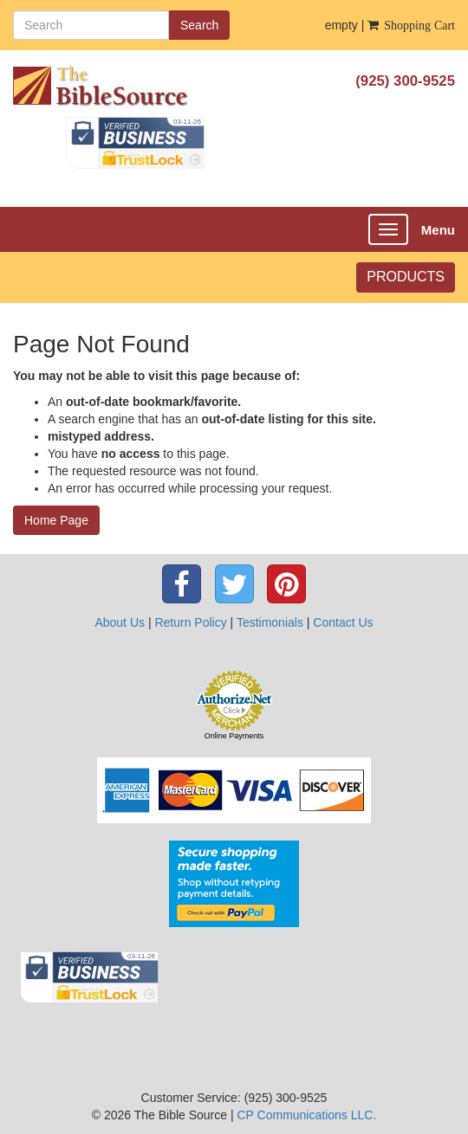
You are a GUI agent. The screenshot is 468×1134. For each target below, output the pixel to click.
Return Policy (190, 622)
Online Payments (234, 735)
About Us (119, 622)
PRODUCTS (406, 276)
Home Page (56, 520)
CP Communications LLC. (306, 1115)
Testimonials (270, 622)
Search (199, 25)
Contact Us (343, 622)
